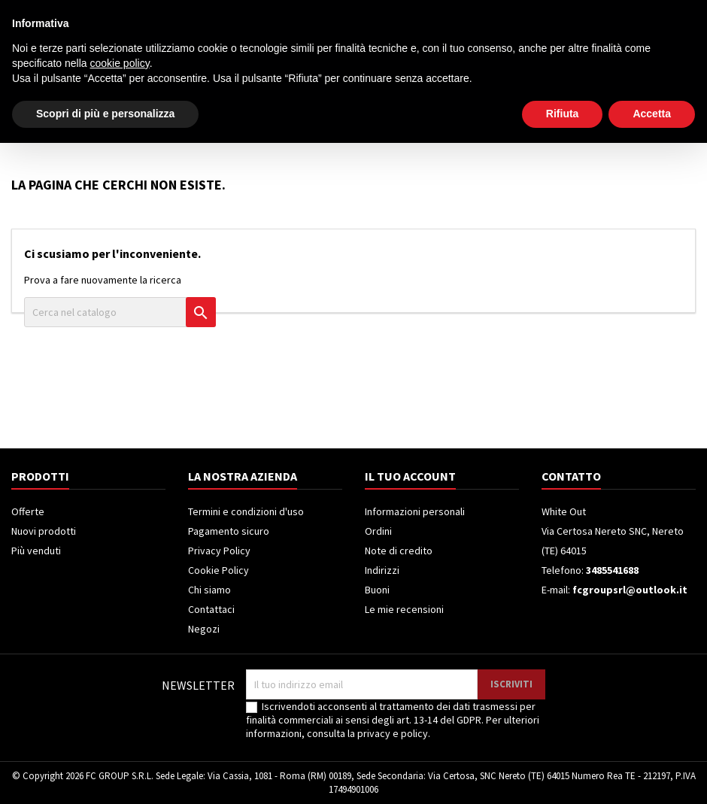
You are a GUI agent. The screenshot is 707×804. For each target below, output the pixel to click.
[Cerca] (397, 63)
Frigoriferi (274, 125)
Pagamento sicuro (228, 531)
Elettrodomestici (103, 125)
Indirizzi (382, 570)
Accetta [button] (652, 775)
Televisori (197, 125)
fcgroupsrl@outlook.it (629, 589)
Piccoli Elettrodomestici (489, 125)
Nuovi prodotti (43, 531)
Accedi (587, 12)
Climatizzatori (363, 125)
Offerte (27, 511)
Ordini (378, 531)
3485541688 (142, 12)
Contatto (30, 12)
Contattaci (211, 609)
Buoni (377, 589)
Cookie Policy (218, 570)
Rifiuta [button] (562, 775)
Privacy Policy (219, 550)
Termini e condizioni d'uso (246, 511)
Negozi (204, 629)
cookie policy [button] (120, 724)
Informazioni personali (415, 511)
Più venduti (36, 550)
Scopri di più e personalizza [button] (105, 775)
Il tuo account (410, 476)
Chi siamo (209, 589)
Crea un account (655, 12)
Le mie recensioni (404, 609)
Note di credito (398, 550)
